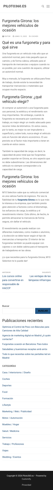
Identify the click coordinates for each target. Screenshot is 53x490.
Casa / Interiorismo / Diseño (16, 372)
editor (6, 36)
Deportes (6, 385)
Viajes (5, 450)
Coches (33, 36)
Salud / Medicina (10, 431)
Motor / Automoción (12, 418)
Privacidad (26, 485)
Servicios (6, 437)
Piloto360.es (14, 6)
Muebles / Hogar (10, 424)
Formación (7, 398)
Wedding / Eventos (11, 457)
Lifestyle (6, 405)
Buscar (5, 306)
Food (4, 392)
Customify (26, 479)
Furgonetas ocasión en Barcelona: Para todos (25, 344)
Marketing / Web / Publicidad (17, 411)
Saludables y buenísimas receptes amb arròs (24, 349)
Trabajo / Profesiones (13, 444)
